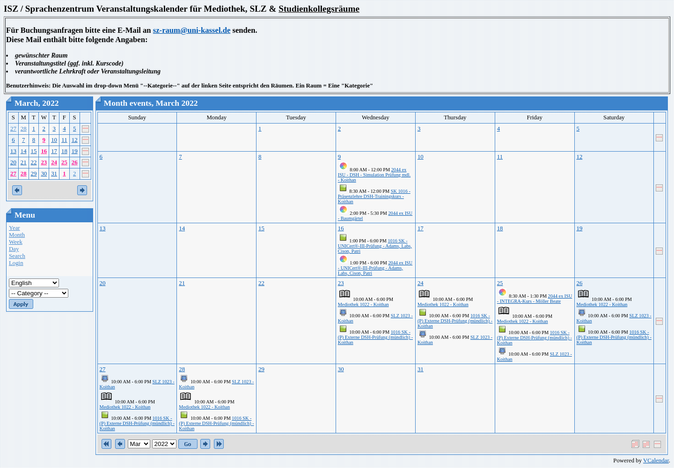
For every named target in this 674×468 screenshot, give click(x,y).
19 (75, 151)
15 (34, 151)
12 (75, 140)
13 (13, 151)
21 (24, 162)
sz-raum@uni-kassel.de (192, 30)
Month (17, 235)
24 (54, 162)
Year (14, 228)
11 (64, 140)
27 (13, 128)
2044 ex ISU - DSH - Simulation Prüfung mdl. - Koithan (374, 175)
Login (16, 263)
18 (64, 151)
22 (34, 162)
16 (44, 151)
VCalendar (656, 460)
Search (17, 256)
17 (54, 151)
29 (34, 173)
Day (14, 249)
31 (54, 173)
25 (64, 162)
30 (44, 173)
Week (15, 242)
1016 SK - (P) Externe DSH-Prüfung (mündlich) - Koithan (375, 337)
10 (54, 140)
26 (75, 162)
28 (24, 128)
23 (44, 162)
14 (24, 151)
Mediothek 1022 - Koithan (363, 304)
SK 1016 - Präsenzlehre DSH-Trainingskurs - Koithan (374, 196)
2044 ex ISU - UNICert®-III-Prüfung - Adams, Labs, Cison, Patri (375, 268)
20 (13, 162)
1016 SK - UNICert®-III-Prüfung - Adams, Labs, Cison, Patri (375, 246)
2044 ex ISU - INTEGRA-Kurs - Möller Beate (534, 298)
